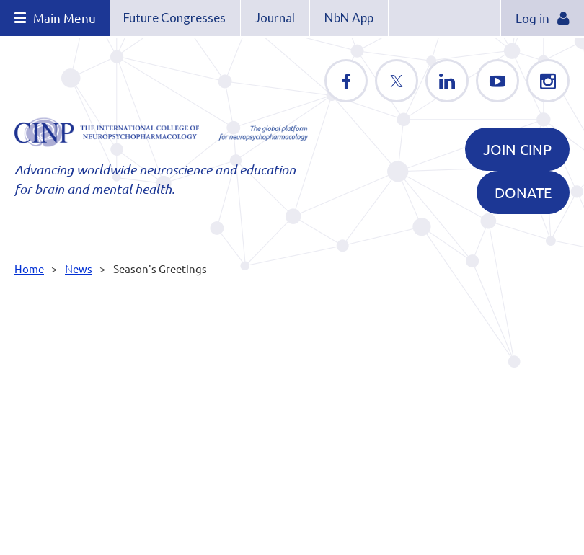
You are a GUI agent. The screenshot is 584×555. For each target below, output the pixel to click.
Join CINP (517, 149)
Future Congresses (174, 17)
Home (29, 268)
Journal (275, 17)
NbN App (348, 17)
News (78, 268)
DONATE (523, 192)
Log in (532, 17)
